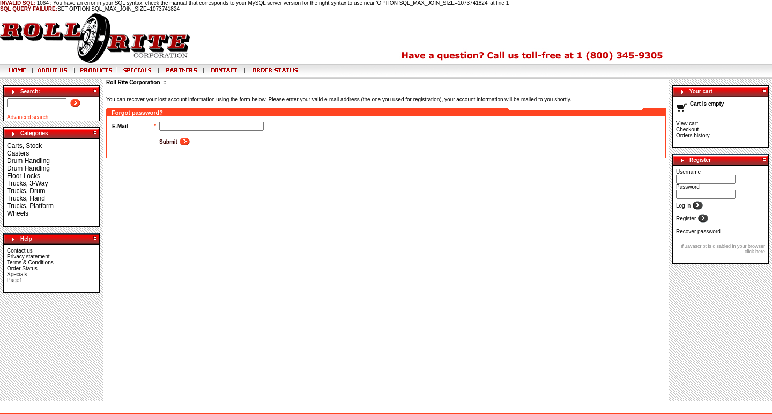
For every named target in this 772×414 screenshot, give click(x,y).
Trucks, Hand (26, 198)
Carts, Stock (24, 146)
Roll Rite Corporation (133, 82)
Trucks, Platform (30, 206)
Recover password (698, 231)
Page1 (15, 280)
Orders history (693, 135)
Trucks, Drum (26, 191)
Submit (169, 142)
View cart (687, 124)
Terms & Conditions (30, 262)
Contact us (20, 251)
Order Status (22, 268)
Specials (17, 274)
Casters (18, 153)
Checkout (687, 129)
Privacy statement (28, 257)
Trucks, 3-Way (27, 183)
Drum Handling (28, 161)
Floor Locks (23, 176)
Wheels (17, 213)
